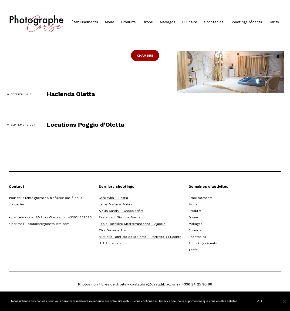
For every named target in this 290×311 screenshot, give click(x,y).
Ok (260, 301)
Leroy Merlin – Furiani (115, 204)
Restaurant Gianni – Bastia (119, 217)
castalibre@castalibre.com (48, 224)
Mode (109, 22)
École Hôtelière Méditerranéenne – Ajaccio (132, 224)
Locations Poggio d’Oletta (85, 124)
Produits (128, 22)
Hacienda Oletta (71, 94)
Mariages (167, 22)
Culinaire (189, 22)
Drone (148, 22)
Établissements (84, 22)
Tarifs (274, 22)
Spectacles (213, 22)
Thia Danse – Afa (112, 230)
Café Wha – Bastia (113, 198)
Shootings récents (246, 22)
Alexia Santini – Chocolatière (121, 211)
